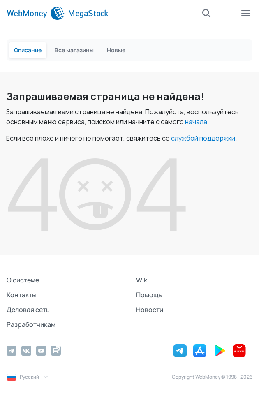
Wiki (142, 280)
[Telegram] (11, 351)
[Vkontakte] (26, 351)
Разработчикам (31, 324)
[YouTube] (41, 351)
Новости (149, 309)
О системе (23, 280)
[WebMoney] (36, 13)
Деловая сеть (28, 309)
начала (196, 121)
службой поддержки (203, 138)
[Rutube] (56, 351)
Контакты (22, 294)
